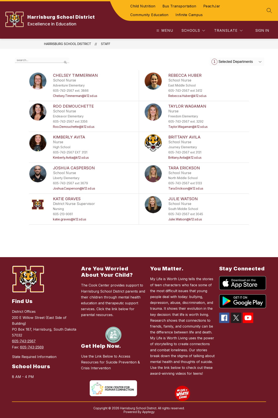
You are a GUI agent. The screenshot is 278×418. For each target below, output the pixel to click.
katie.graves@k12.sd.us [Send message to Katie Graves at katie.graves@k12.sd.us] (69, 219)
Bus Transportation (179, 6)
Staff (105, 44)
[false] (42, 60)
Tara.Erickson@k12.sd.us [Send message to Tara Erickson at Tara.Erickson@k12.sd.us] (185, 188)
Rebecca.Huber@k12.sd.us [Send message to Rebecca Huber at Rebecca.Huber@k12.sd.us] (187, 96)
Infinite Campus (189, 15)
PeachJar (211, 6)
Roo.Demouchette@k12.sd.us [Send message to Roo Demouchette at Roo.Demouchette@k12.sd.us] (73, 126)
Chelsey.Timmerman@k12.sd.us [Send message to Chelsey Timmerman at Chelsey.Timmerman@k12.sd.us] (75, 96)
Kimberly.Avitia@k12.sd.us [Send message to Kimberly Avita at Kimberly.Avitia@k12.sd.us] (71, 157)
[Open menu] (164, 30)
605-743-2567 (24, 341)
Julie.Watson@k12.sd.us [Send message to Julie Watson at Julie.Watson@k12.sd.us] (185, 219)
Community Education (149, 15)
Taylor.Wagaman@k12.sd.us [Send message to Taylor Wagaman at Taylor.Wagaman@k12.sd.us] (188, 126)
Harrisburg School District (67, 44)
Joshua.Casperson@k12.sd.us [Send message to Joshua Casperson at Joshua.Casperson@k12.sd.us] (74, 188)
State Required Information (34, 357)
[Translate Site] (228, 30)
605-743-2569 (32, 347)
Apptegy (148, 412)
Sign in (262, 30)
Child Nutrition (143, 6)
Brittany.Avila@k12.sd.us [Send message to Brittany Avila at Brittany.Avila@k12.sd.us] (185, 157)
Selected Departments (232, 62)
